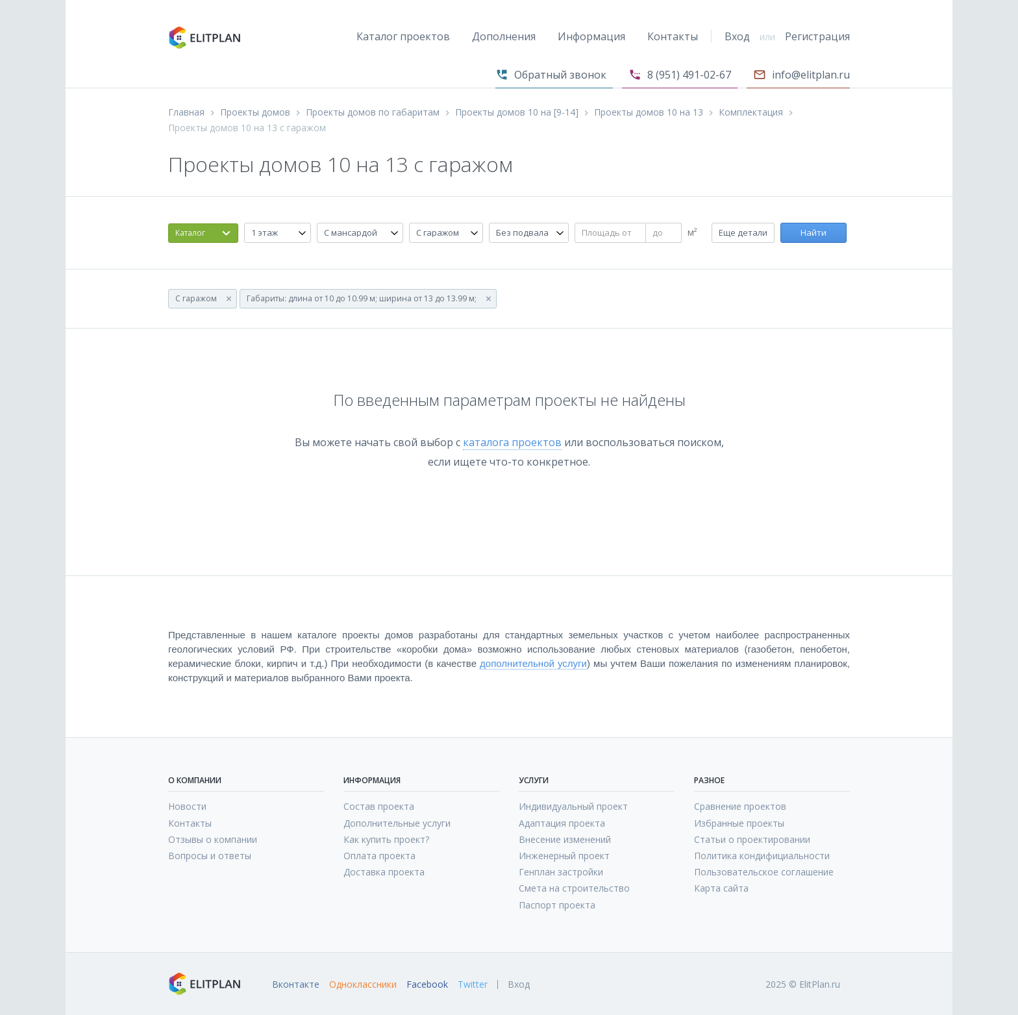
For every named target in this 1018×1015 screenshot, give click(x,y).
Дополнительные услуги (397, 823)
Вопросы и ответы (209, 855)
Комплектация (751, 112)
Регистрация (817, 36)
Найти (813, 232)
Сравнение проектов (740, 806)
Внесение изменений (565, 839)
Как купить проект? (386, 839)
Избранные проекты (739, 823)
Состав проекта (378, 806)
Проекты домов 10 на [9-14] (516, 112)
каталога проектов (512, 442)
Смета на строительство (574, 888)
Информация (591, 36)
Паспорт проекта (557, 905)
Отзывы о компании (212, 839)
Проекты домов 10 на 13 (648, 112)
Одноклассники (363, 984)
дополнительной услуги (533, 663)
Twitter (473, 984)
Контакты (672, 36)
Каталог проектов (403, 36)
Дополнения (504, 36)
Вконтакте (295, 984)
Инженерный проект (564, 855)
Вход (737, 36)
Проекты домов (255, 112)
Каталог (190, 232)
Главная (186, 112)
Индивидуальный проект (573, 806)
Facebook (427, 984)
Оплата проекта (379, 855)
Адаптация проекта (562, 823)
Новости (187, 806)
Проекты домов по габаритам (373, 112)
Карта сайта (721, 888)
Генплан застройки (561, 872)
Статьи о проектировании (752, 839)
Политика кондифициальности (762, 855)
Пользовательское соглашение (764, 872)
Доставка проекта (384, 872)
